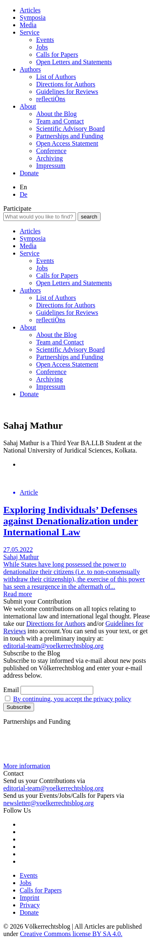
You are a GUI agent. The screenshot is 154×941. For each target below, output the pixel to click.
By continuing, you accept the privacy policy (72, 698)
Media (28, 24)
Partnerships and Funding (69, 135)
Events (45, 39)
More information (26, 765)
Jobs (42, 47)
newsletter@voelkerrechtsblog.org (48, 802)
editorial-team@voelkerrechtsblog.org (53, 645)
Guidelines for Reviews (67, 91)
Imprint (29, 897)
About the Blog (56, 113)
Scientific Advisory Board (70, 128)
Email (11, 689)
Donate (29, 173)
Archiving (49, 158)
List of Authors (56, 76)
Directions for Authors (65, 84)
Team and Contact (60, 121)
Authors (30, 69)
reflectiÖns (50, 98)
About (28, 106)
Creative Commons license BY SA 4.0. (71, 933)
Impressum (50, 165)
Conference (51, 150)
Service (29, 32)
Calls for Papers (57, 54)
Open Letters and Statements (74, 61)
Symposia (33, 17)
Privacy (30, 905)
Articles (30, 10)
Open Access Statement (67, 143)
